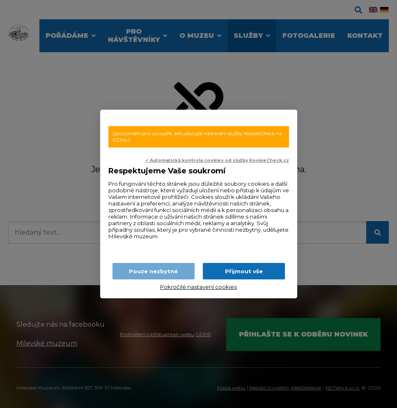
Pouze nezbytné (153, 271)
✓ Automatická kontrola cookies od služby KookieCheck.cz (217, 160)
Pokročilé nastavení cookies (198, 287)
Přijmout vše (244, 271)
